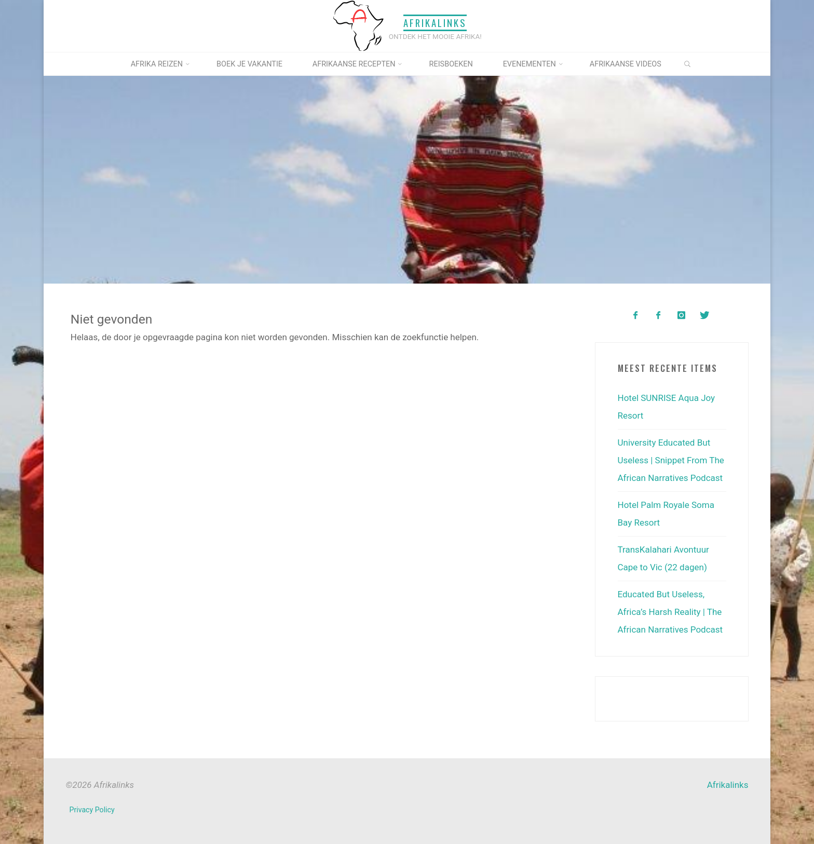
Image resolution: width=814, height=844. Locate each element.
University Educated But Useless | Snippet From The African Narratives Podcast (671, 460)
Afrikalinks (435, 23)
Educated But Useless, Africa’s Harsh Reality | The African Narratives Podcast (670, 612)
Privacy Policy (92, 810)
